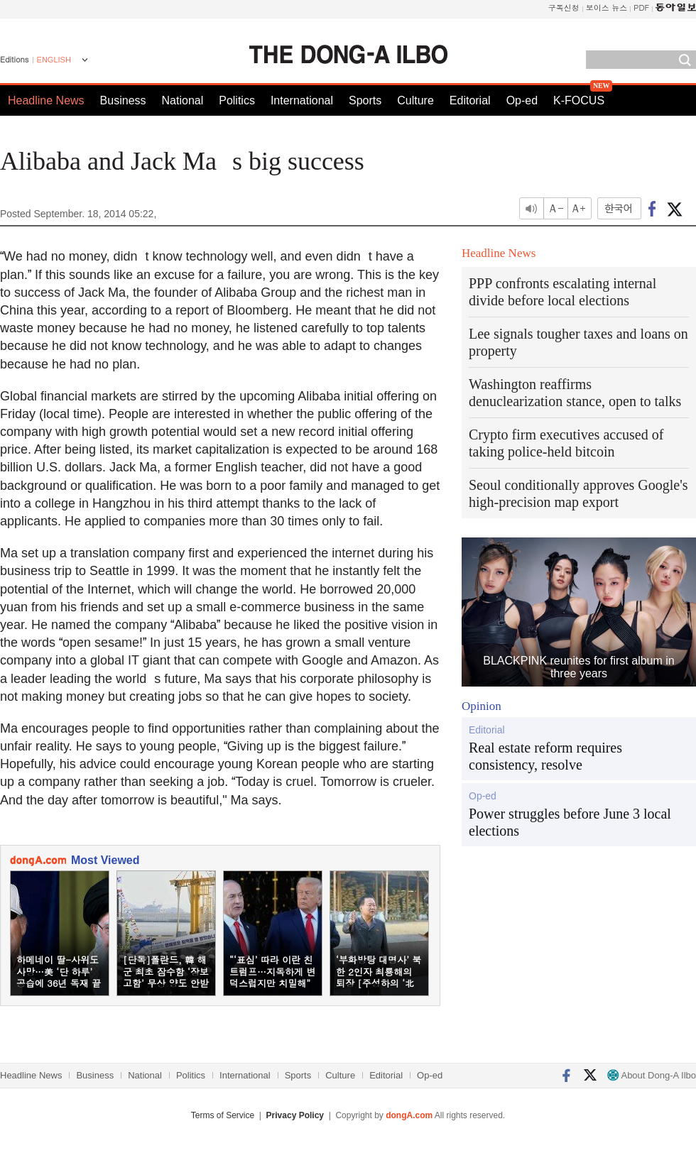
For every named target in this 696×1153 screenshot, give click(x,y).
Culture (415, 100)
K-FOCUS (578, 100)
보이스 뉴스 (607, 7)
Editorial (470, 100)
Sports (365, 100)
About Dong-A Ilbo (651, 1075)
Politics (237, 100)
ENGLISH (54, 59)
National (183, 100)
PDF (641, 7)
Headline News (46, 100)
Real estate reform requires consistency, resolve (545, 756)
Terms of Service (222, 1115)
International (302, 100)
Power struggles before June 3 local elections (570, 822)
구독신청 (564, 7)
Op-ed (522, 100)
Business (123, 100)
